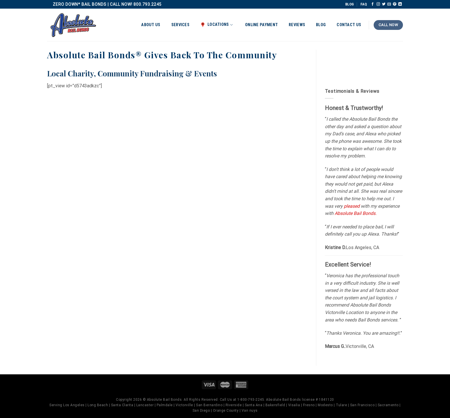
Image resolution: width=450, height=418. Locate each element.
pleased (352, 206)
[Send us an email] (389, 4)
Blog (321, 24)
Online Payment (261, 24)
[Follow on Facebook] (372, 4)
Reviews (297, 24)
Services (180, 24)
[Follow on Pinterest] (394, 4)
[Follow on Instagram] (378, 4)
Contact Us (349, 24)
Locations (216, 25)
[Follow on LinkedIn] (400, 4)
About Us (150, 24)
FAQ (363, 4)
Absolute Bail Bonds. (356, 213)
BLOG (349, 4)
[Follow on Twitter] (383, 4)
